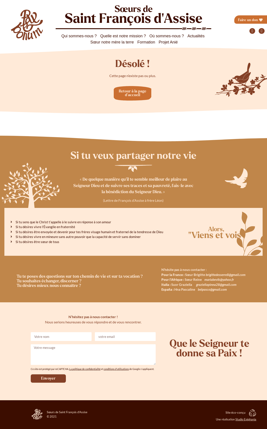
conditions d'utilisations (116, 369)
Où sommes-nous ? (167, 36)
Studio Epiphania (245, 419)
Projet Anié (168, 42)
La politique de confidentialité (85, 369)
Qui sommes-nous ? (79, 36)
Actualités (196, 36)
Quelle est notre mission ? (123, 36)
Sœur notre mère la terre (112, 42)
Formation (146, 42)
